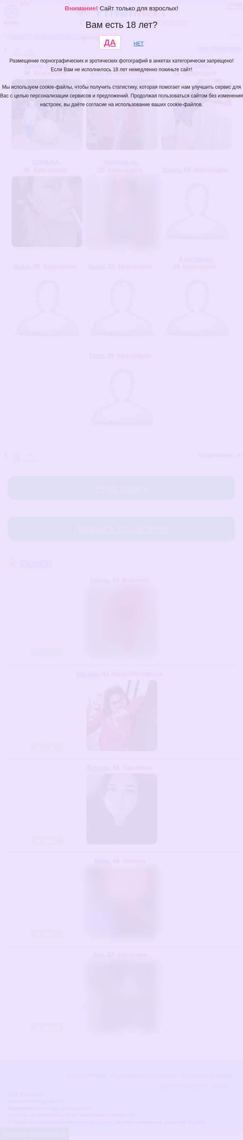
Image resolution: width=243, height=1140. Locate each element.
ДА (110, 42)
